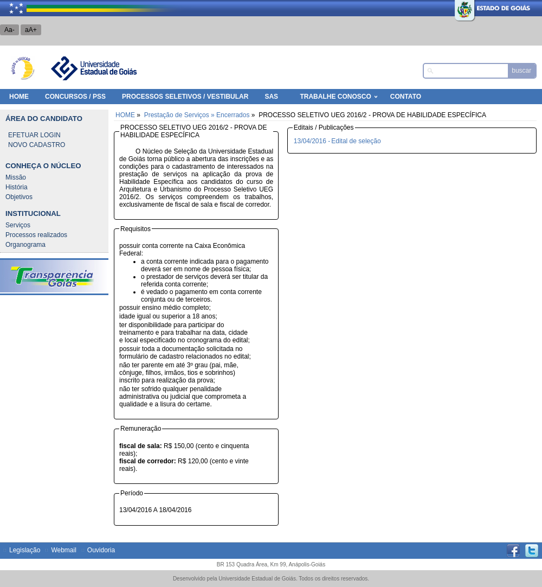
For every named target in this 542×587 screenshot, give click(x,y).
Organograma (25, 244)
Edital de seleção (355, 141)
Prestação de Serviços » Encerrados (197, 115)
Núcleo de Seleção (23, 68)
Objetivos (19, 197)
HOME (19, 96)
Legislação (24, 550)
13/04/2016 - (312, 141)
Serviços (17, 225)
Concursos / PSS (75, 96)
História (16, 187)
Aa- (9, 30)
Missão (15, 177)
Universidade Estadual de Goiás (93, 68)
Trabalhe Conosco (335, 96)
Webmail (63, 550)
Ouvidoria (101, 550)
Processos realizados (36, 235)
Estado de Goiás (469, 8)
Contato (405, 96)
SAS (271, 96)
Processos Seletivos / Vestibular (185, 96)
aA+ (31, 30)
